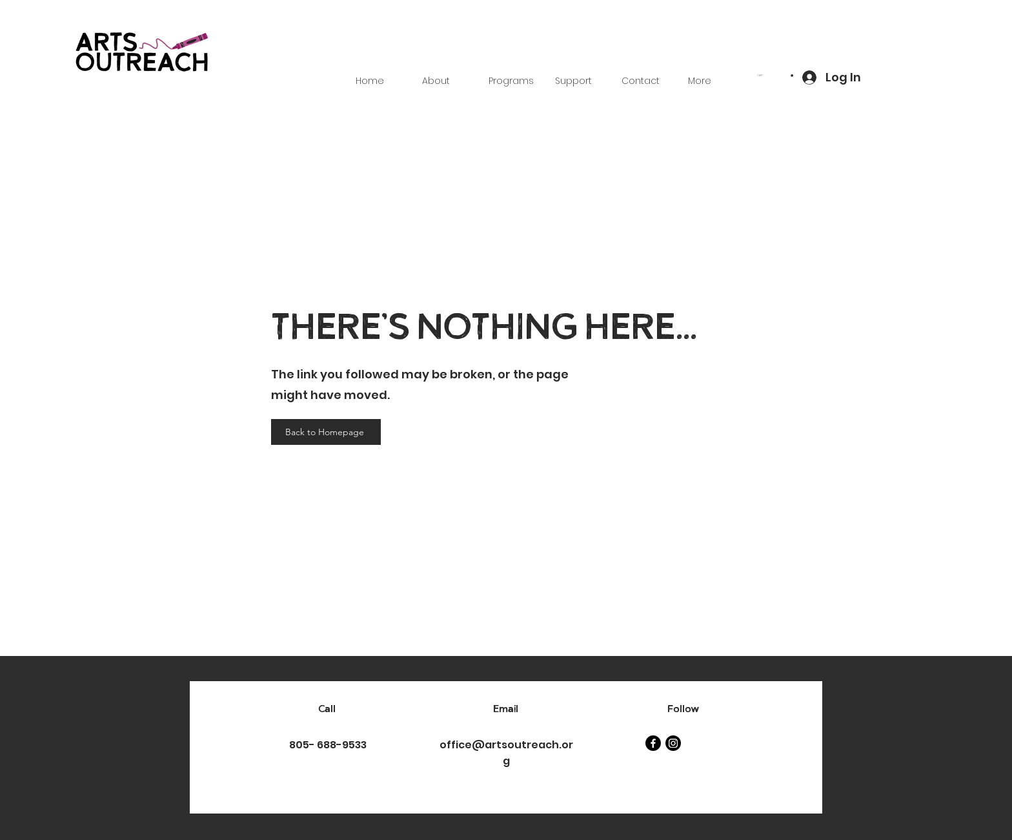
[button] (775, 75)
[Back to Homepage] (326, 432)
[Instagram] (673, 743)
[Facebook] (653, 743)
